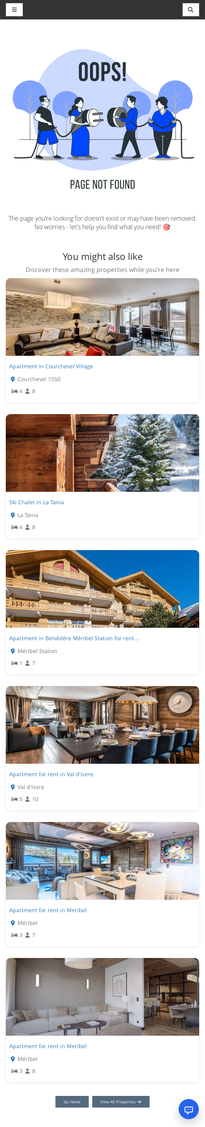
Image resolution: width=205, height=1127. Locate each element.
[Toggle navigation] (191, 9)
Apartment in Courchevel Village (51, 366)
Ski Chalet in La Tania (36, 502)
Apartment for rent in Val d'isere (51, 774)
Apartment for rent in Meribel (48, 910)
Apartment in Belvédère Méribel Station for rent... (74, 638)
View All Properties (121, 1101)
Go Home (72, 1101)
